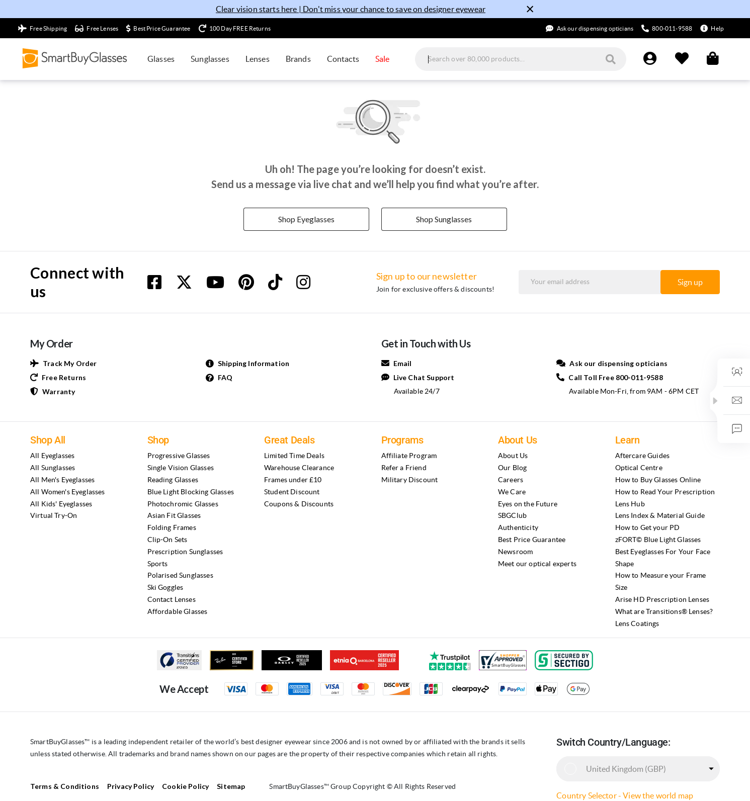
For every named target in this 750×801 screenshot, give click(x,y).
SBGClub (512, 515)
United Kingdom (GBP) (626, 768)
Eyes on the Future (527, 504)
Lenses (257, 58)
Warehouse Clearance (299, 468)
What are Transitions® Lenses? (664, 611)
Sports (157, 564)
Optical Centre (638, 468)
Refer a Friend (404, 468)
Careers (510, 480)
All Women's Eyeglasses (67, 492)
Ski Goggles (165, 587)
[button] (715, 401)
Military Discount (409, 480)
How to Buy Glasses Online (658, 480)
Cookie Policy (177, 786)
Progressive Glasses (178, 456)
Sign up (690, 282)
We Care (512, 492)
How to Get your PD (647, 527)
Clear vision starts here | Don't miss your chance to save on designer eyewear (350, 9)
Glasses (161, 58)
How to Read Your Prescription (665, 492)
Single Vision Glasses (180, 468)
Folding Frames (171, 527)
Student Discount (292, 492)
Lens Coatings (637, 623)
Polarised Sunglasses (180, 575)
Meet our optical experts (537, 564)
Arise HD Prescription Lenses (662, 599)
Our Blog (512, 468)
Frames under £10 (293, 480)
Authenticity (518, 527)
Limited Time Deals (294, 456)
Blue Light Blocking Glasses (190, 492)
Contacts (343, 58)
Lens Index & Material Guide (660, 515)
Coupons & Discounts (299, 504)
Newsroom (515, 552)
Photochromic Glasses (182, 504)
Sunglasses (210, 58)
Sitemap (220, 786)
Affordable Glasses (177, 611)
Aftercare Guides (642, 456)
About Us (513, 456)
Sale (382, 58)
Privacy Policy (124, 786)
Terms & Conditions (61, 786)
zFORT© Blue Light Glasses (658, 540)
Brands (298, 58)
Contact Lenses (171, 599)
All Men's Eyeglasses (62, 480)
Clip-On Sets (167, 540)
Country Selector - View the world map (624, 795)
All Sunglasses (52, 468)
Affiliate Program (409, 456)
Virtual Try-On (53, 515)
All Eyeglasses (52, 456)
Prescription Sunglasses (185, 552)
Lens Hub (630, 504)
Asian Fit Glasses (174, 515)
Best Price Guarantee (531, 540)
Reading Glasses (172, 480)
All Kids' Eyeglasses (61, 504)
